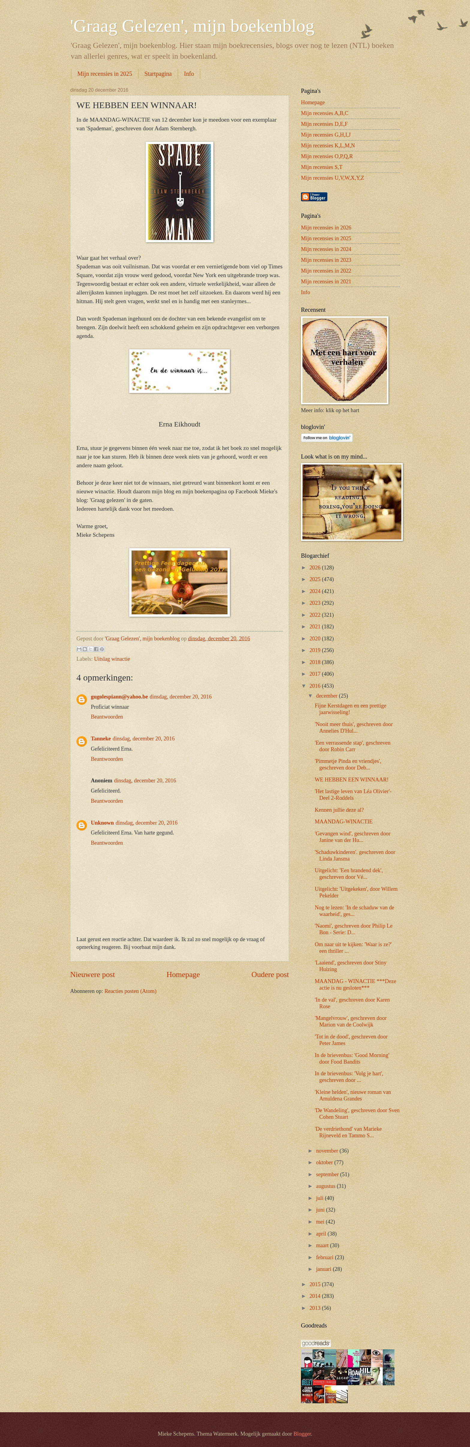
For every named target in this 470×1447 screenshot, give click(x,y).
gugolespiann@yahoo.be (119, 697)
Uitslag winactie (112, 659)
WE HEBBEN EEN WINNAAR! (351, 780)
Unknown (102, 823)
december (327, 696)
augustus (326, 1186)
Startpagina (158, 73)
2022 (315, 615)
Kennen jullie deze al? (339, 810)
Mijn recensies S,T (321, 167)
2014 (315, 1296)
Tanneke (101, 739)
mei (321, 1222)
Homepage (183, 974)
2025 (315, 579)
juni (321, 1210)
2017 (315, 674)
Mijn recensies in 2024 (326, 249)
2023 (315, 603)
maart (323, 1245)
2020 (315, 639)
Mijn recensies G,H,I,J (326, 135)
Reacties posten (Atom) (130, 991)
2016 (315, 686)
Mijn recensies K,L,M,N (328, 146)
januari (324, 1269)
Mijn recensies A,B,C (324, 113)
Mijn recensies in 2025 (104, 73)
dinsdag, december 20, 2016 (181, 697)
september (328, 1174)
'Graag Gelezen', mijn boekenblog (192, 26)
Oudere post (270, 974)
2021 (315, 627)
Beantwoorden (107, 717)
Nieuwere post (92, 974)
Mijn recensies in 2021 (326, 282)
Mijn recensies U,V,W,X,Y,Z (332, 178)
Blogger (302, 1434)
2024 (315, 591)
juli (320, 1198)
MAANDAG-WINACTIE (344, 822)
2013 (315, 1308)
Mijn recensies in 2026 (326, 228)
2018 (315, 662)
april (322, 1234)
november (328, 1151)
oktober (325, 1162)
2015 (315, 1284)
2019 (315, 650)
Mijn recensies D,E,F (324, 124)
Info (189, 73)
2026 (315, 568)
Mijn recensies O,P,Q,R (327, 156)
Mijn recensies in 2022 (326, 271)
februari (325, 1257)
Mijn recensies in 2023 (326, 260)
